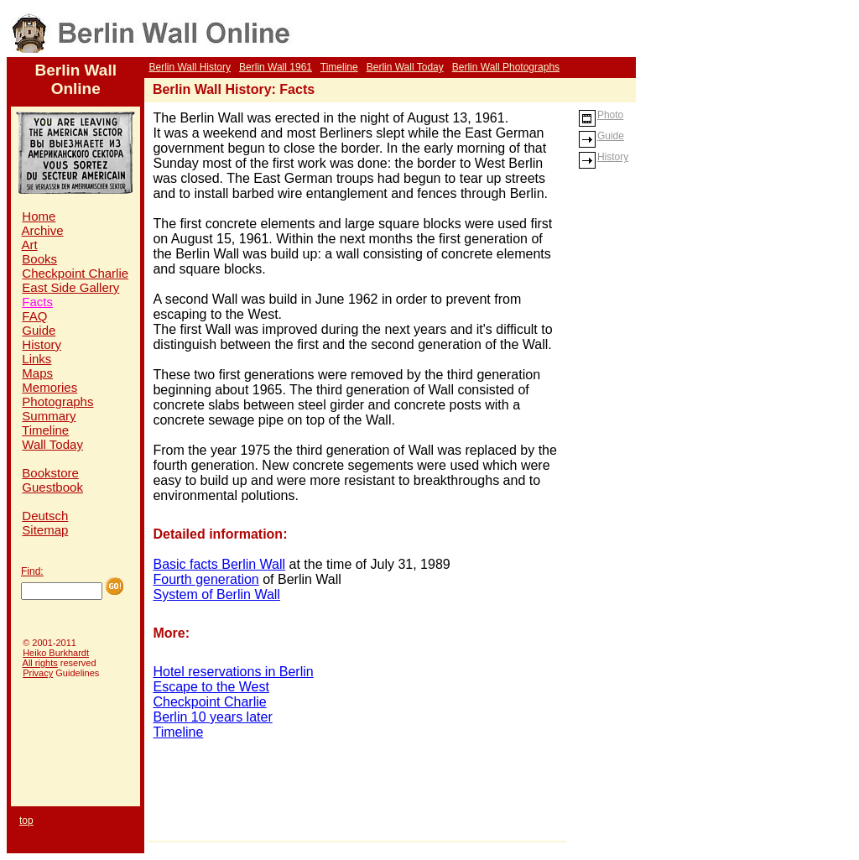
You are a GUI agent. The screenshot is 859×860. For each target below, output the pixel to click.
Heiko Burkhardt (56, 653)
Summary (48, 416)
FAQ (34, 316)
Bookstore (50, 473)
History (41, 344)
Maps (37, 373)
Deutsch (45, 515)
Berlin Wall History (189, 67)
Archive (43, 230)
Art (30, 244)
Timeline (339, 67)
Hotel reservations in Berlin (233, 672)
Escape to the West (210, 687)
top (26, 820)
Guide (38, 330)
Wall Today (52, 444)
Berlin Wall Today (405, 67)
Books (39, 259)
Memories (49, 387)
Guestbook (52, 487)
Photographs (57, 401)
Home (38, 216)
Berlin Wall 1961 (275, 67)
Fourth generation (205, 579)
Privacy (38, 673)
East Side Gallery (70, 287)
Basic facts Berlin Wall (219, 564)
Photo (601, 115)
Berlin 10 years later (212, 717)
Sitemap (45, 530)
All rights (40, 663)
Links (36, 359)
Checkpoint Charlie (75, 273)
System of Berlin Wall (216, 594)
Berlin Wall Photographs (506, 67)
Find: (32, 571)
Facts (37, 301)
